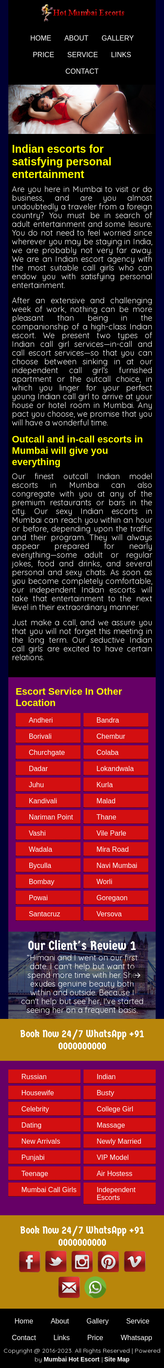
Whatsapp (136, 1337)
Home (23, 1321)
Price (95, 1337)
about (76, 38)
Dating (31, 1125)
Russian (34, 1076)
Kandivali (43, 801)
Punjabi (33, 1157)
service (82, 54)
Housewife (37, 1093)
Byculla (40, 865)
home (40, 38)
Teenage (34, 1173)
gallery (117, 38)
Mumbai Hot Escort (72, 1359)
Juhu (36, 785)
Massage (111, 1125)
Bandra (108, 720)
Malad (106, 801)
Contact (24, 1337)
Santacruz (44, 914)
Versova (109, 914)
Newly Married (119, 1141)
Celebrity (35, 1109)
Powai (38, 898)
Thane (106, 817)
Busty (105, 1093)
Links (121, 54)
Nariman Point (51, 817)
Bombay (42, 881)
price (43, 54)
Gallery (98, 1321)
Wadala (40, 849)
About (60, 1321)
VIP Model (113, 1157)
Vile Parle (111, 833)
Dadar (38, 768)
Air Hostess (115, 1173)
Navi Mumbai (117, 865)
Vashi (37, 833)
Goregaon (112, 898)
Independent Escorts (116, 1193)
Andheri (41, 720)
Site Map (117, 1359)
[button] (137, 975)
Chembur (111, 736)
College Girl (115, 1109)
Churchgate (47, 752)
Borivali (40, 736)
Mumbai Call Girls (49, 1189)
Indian (106, 1076)
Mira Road (113, 849)
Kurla (105, 785)
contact (81, 71)
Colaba (108, 752)
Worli (104, 881)
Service (137, 1321)
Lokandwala (115, 768)
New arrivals (40, 1141)
